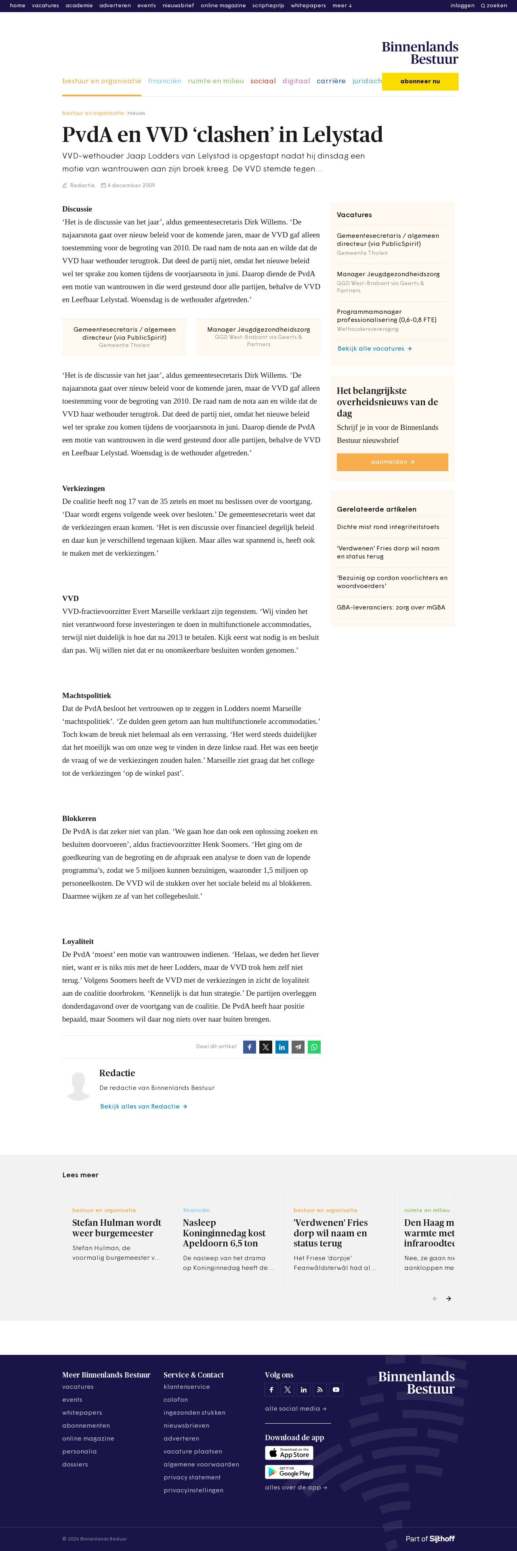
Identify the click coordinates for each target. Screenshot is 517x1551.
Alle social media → (296, 1409)
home (17, 6)
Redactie (82, 186)
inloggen (463, 6)
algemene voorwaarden (201, 1465)
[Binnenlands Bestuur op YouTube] (336, 1389)
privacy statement (192, 1478)
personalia (79, 1452)
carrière (331, 81)
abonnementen (86, 1426)
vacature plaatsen (193, 1452)
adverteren (115, 6)
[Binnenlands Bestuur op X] (287, 1389)
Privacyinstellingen (193, 1491)
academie (79, 6)
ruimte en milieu (216, 81)
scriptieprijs (268, 6)
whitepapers (308, 6)
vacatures (45, 6)
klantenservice (187, 1387)
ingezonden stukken (194, 1413)
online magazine (223, 6)
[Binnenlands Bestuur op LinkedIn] (303, 1389)
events (146, 6)
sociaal (263, 81)
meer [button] (339, 6)
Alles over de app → (296, 1488)
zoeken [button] (497, 6)
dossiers (75, 1465)
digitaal (296, 81)
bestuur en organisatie (101, 81)
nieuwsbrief (178, 6)
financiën (164, 81)
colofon (176, 1400)
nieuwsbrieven (186, 1426)
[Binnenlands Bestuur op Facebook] (271, 1389)
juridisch (367, 81)
